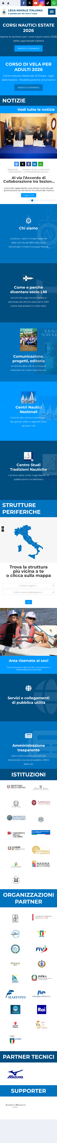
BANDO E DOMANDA (28, 48)
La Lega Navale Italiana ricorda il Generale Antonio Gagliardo (28, 180)
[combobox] (28, 585)
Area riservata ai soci (28, 660)
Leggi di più (27, 194)
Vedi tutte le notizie (36, 109)
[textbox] (28, 585)
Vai (28, 602)
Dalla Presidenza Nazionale (34, 171)
